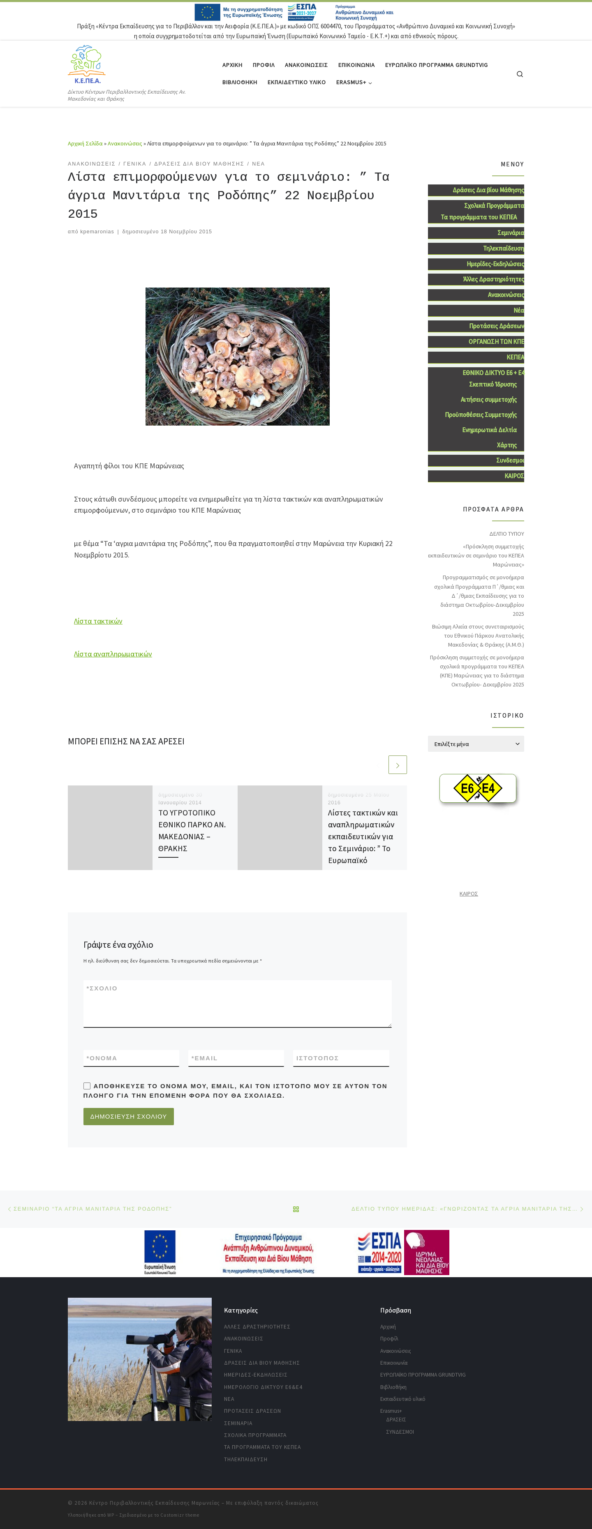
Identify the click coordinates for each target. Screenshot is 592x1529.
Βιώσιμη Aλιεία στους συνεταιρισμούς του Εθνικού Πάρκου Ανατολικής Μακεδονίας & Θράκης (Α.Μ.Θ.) (478, 635)
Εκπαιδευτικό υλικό (403, 1398)
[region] (140, 1359)
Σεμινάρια (510, 233)
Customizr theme (179, 1515)
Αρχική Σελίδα (86, 143)
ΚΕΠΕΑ (515, 357)
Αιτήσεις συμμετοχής (489, 399)
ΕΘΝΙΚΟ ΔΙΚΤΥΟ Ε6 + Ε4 (493, 373)
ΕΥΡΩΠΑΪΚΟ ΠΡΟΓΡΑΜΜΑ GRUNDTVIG (423, 1374)
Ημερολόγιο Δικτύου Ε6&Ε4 (263, 1387)
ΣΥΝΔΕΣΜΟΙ (400, 1431)
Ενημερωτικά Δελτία (489, 430)
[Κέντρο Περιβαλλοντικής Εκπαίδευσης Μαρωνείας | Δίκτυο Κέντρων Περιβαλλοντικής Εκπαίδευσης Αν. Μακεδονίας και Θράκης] (87, 64)
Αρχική (388, 1326)
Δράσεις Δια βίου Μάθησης (488, 190)
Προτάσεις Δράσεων (496, 326)
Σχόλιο (102, 988)
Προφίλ (389, 1338)
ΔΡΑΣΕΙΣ (396, 1419)
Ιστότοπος (317, 1058)
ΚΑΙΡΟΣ (514, 476)
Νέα (518, 310)
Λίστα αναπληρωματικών (113, 654)
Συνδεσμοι (510, 460)
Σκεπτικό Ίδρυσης (493, 384)
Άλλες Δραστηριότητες (493, 279)
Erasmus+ (391, 1410)
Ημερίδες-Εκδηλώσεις (495, 264)
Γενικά (233, 1350)
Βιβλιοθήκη (393, 1387)
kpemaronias (97, 232)
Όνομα (102, 1058)
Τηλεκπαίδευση (503, 248)
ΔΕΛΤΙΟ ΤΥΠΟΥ (506, 533)
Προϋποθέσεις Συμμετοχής (481, 415)
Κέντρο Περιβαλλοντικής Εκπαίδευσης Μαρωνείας (154, 1502)
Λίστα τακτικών (98, 621)
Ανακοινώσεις (125, 143)
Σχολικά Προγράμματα (494, 206)
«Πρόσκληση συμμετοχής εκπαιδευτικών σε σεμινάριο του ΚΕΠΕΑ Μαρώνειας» (476, 555)
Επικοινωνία (393, 1362)
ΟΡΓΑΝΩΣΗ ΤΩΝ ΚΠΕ (496, 341)
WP (110, 1515)
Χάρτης (507, 445)
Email (205, 1058)
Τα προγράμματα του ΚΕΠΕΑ (479, 217)
